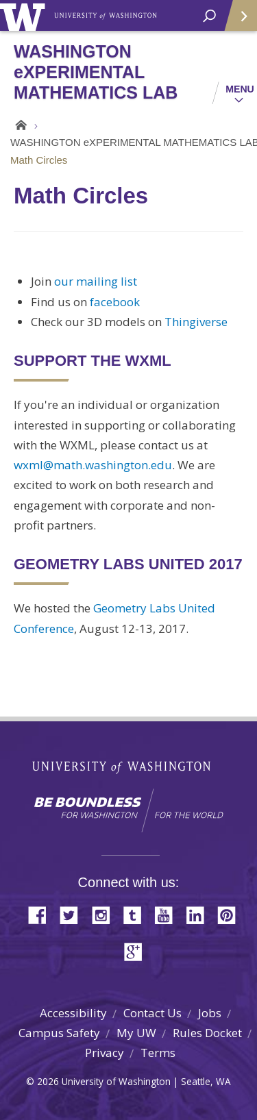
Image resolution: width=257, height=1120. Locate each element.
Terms (157, 1052)
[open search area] (209, 16)
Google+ (137, 950)
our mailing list (95, 281)
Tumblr (137, 914)
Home (18, 125)
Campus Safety (59, 1033)
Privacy (104, 1052)
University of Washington (25, 15)
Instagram (105, 914)
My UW (136, 1033)
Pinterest (231, 914)
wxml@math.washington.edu (93, 465)
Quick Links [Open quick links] (236, 21)
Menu (239, 89)
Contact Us (152, 1013)
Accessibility (73, 1013)
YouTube (168, 914)
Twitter (74, 914)
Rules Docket (207, 1033)
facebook (115, 302)
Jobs (209, 1013)
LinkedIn (200, 914)
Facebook (42, 914)
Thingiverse (196, 321)
